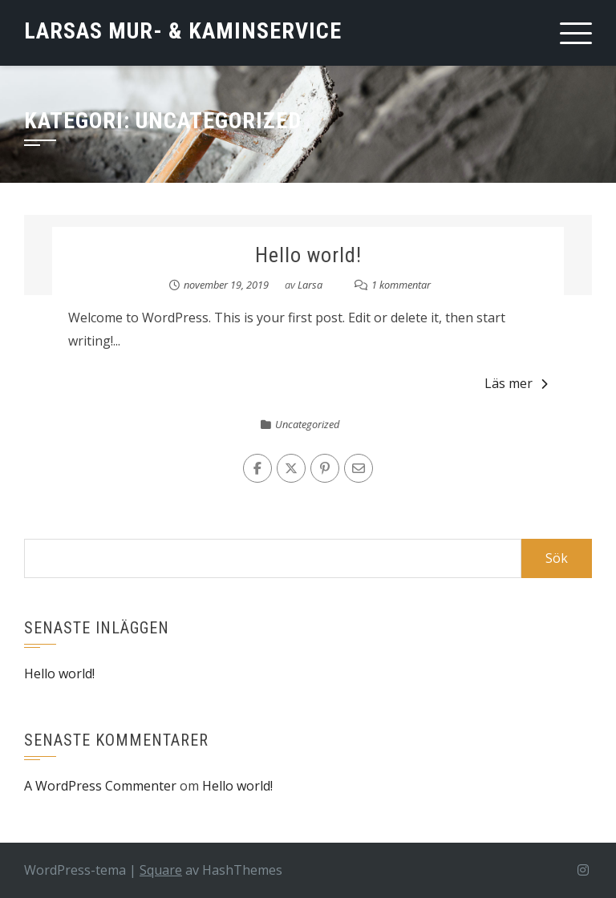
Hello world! (308, 255)
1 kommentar (401, 284)
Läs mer (516, 383)
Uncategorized (307, 424)
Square (161, 870)
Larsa (310, 284)
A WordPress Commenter (100, 786)
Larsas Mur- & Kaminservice (183, 31)
